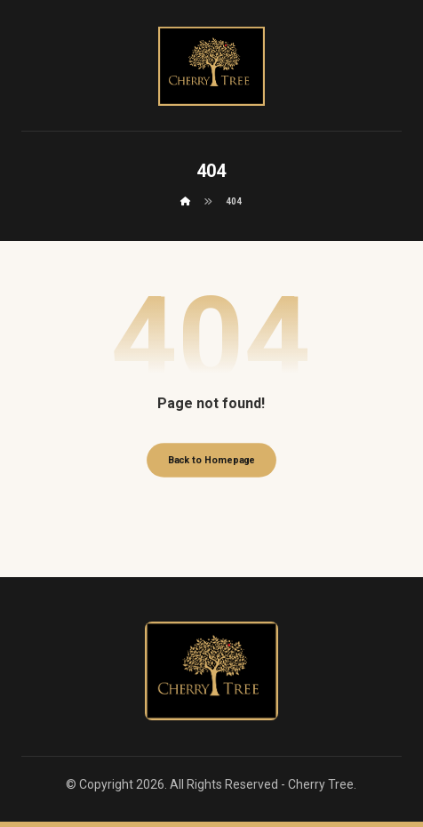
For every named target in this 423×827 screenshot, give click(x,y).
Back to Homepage (211, 460)
